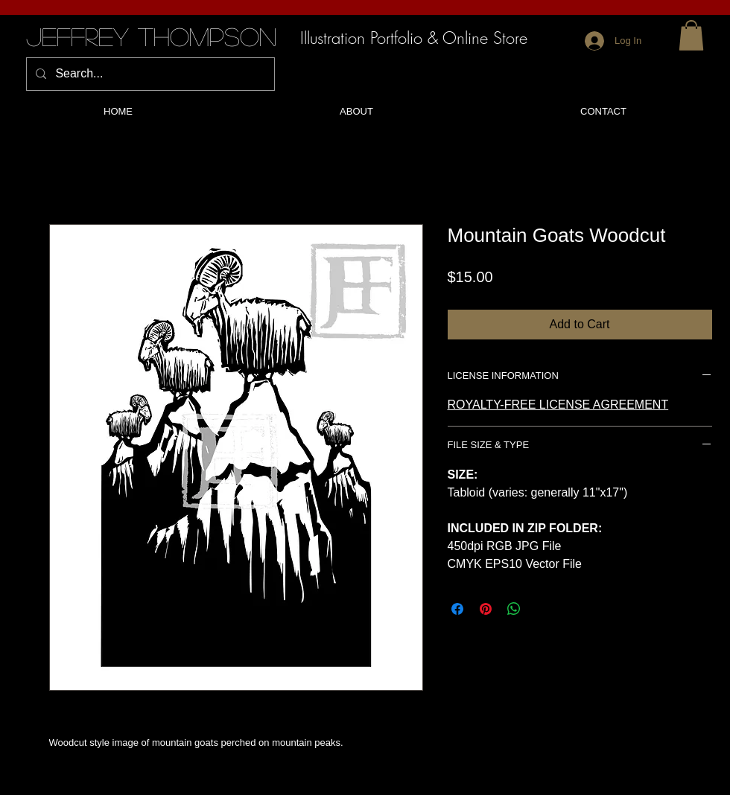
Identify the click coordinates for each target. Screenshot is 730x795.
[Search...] (149, 74)
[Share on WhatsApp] (514, 609)
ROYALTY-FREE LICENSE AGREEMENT (558, 404)
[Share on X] (542, 609)
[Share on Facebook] (457, 609)
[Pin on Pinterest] (486, 609)
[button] (691, 35)
